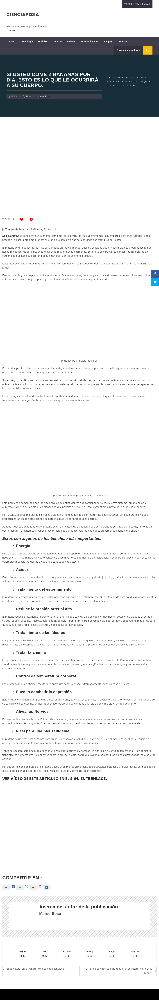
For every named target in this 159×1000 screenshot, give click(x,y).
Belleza (71, 41)
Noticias (42, 41)
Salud (12, 41)
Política (123, 41)
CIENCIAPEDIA (23, 15)
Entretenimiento (90, 41)
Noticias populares (128, 50)
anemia (20, 668)
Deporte (57, 41)
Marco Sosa (43, 96)
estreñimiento (91, 597)
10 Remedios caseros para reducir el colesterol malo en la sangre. (118, 970)
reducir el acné (79, 766)
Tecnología (27, 41)
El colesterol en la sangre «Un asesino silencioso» (36, 968)
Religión (108, 41)
